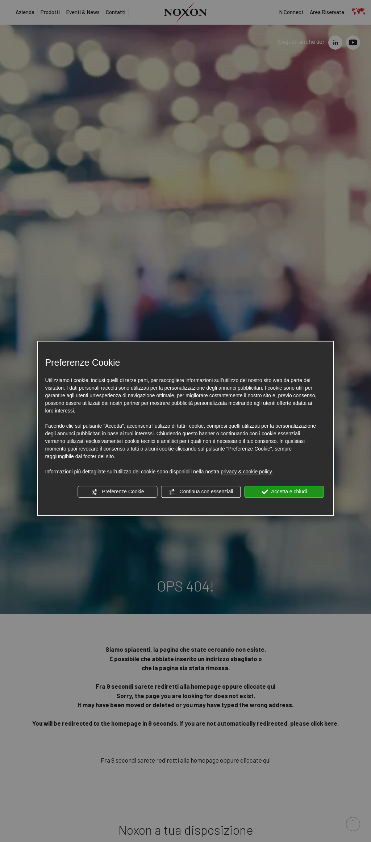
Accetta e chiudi (284, 492)
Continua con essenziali (201, 492)
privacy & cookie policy (246, 471)
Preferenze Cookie (117, 492)
